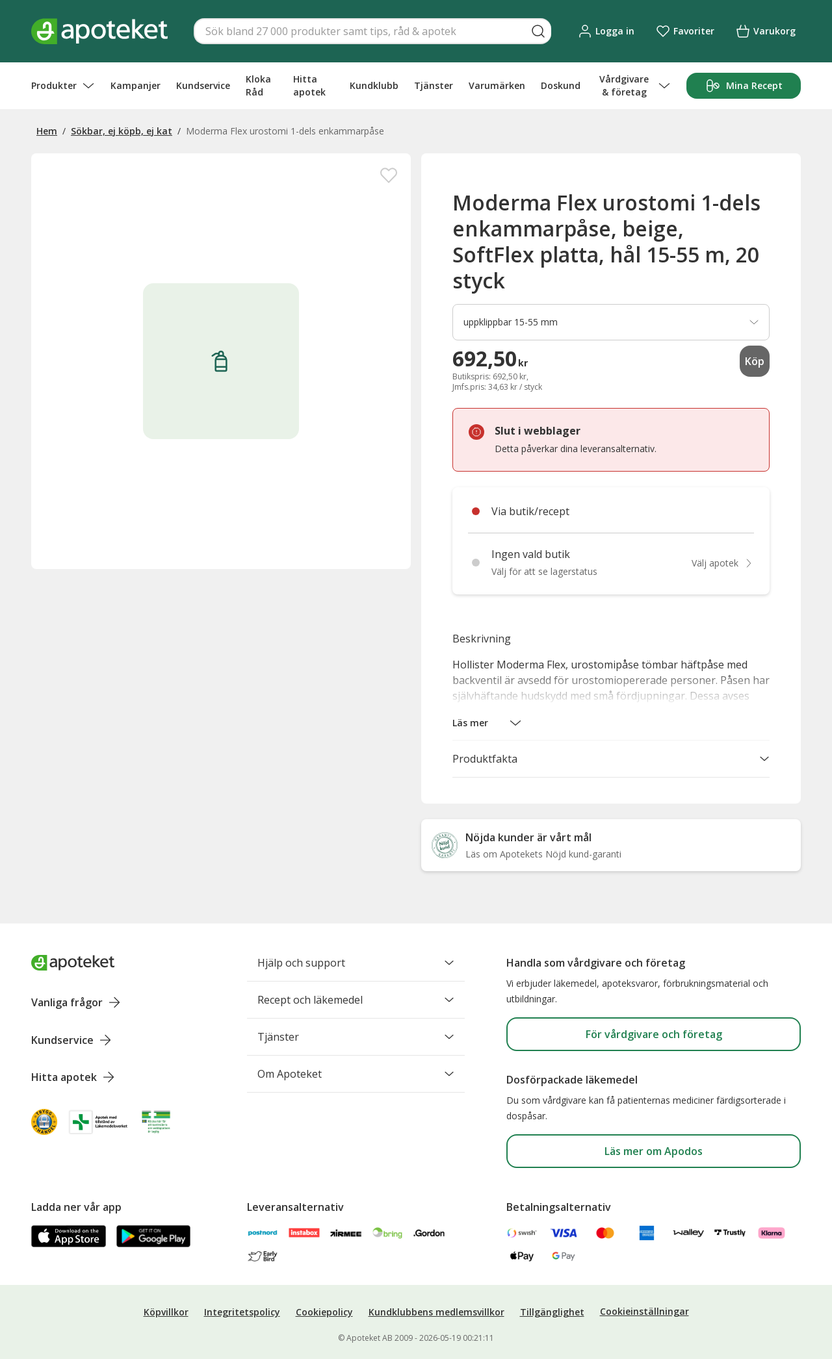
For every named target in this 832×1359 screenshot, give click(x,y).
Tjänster (433, 85)
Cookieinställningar (644, 1311)
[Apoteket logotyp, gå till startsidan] (72, 963)
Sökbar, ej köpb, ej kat (121, 131)
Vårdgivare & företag (635, 85)
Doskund (560, 85)
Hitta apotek (309, 85)
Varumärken (497, 85)
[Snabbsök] (372, 31)
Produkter (63, 85)
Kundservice (203, 85)
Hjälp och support (355, 963)
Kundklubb (374, 85)
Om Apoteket (355, 1074)
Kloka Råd (258, 85)
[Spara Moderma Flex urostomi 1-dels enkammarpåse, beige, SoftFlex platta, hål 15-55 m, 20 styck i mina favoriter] (388, 175)
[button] (487, 723)
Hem (46, 131)
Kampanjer (135, 85)
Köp (754, 361)
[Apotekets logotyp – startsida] (99, 31)
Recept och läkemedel (355, 1000)
